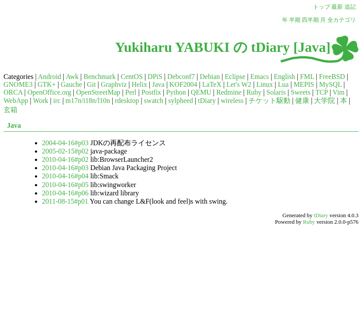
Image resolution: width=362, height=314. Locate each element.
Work (40, 100)
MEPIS (303, 84)
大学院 (324, 100)
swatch (153, 100)
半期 (294, 20)
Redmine (228, 92)
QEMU (201, 92)
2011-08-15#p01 (65, 201)
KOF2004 (183, 84)
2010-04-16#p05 (65, 184)
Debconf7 (181, 76)
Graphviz (114, 84)
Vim (339, 92)
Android (49, 76)
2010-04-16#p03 (65, 167)
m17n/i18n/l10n (88, 100)
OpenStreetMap (98, 92)
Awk (72, 76)
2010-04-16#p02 (65, 159)
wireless (232, 100)
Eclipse (235, 76)
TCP (321, 92)
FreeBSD (332, 76)
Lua (283, 84)
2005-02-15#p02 (65, 151)
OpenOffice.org (49, 92)
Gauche (71, 84)
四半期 (310, 20)
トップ (321, 7)
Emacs (259, 76)
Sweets (300, 92)
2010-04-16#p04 (65, 176)
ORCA (13, 92)
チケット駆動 (269, 100)
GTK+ (47, 84)
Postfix (151, 92)
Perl (131, 92)
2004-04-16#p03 (65, 143)
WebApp (15, 100)
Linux (264, 84)
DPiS (155, 76)
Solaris (276, 92)
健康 (302, 100)
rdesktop (127, 100)
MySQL (330, 84)
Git (91, 84)
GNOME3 (18, 84)
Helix (139, 84)
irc (57, 100)
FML (307, 76)
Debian (210, 76)
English (284, 76)
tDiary (207, 100)
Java (158, 84)
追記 (350, 7)
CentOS (132, 76)
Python (176, 92)
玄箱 (10, 109)
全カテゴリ (342, 20)
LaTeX (211, 84)
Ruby (254, 92)
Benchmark (99, 76)
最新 (337, 7)
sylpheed (180, 100)
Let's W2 (238, 84)
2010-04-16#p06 (65, 193)
